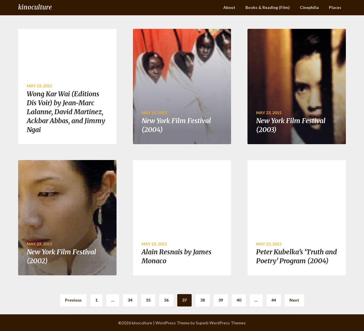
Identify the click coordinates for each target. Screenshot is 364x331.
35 (148, 300)
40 (239, 300)
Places (335, 7)
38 (202, 300)
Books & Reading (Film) (267, 7)
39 (220, 300)
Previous (73, 300)
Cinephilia (309, 7)
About (229, 7)
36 (166, 300)
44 (273, 300)
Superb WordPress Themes (221, 322)
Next (294, 300)
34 (130, 300)
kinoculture (35, 7)
